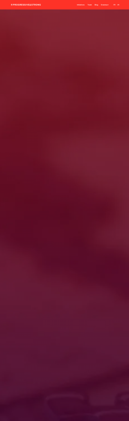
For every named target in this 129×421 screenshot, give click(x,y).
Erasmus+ (105, 5)
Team (89, 5)
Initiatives (81, 5)
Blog (96, 5)
